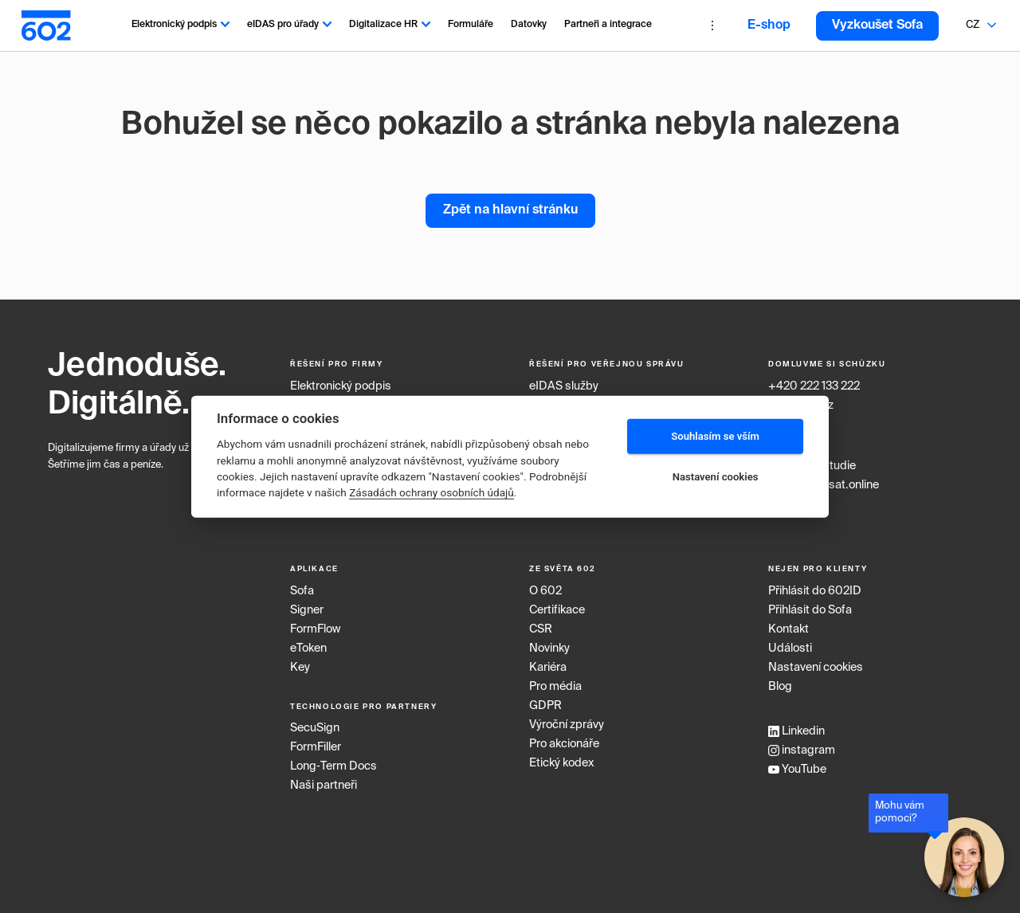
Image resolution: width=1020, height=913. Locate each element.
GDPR (545, 705)
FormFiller (315, 747)
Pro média (555, 686)
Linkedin (796, 731)
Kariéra (548, 667)
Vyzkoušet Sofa (877, 25)
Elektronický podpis (180, 24)
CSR (540, 629)
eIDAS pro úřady (289, 24)
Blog (780, 686)
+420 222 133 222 (814, 386)
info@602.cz (801, 405)
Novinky (549, 648)
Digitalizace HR (389, 24)
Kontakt (788, 629)
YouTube (797, 769)
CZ (972, 25)
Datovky (529, 24)
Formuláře (470, 24)
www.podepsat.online (823, 485)
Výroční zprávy (566, 725)
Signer (307, 610)
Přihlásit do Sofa (810, 610)
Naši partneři (323, 785)
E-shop (768, 25)
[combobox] (972, 25)
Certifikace (557, 610)
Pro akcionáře (564, 744)
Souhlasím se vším (715, 436)
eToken (308, 648)
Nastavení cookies (815, 667)
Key (300, 667)
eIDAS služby (563, 386)
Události (790, 648)
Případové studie (812, 466)
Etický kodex (561, 763)
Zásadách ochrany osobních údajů (431, 492)
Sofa (302, 591)
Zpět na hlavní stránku (510, 210)
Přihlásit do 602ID (814, 591)
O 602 (545, 591)
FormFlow (315, 629)
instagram (801, 750)
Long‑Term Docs (333, 766)
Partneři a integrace (608, 24)
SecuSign (314, 728)
